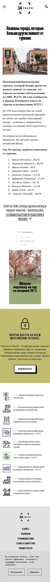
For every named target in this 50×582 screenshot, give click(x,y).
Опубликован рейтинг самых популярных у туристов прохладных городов (26, 444)
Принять (34, 572)
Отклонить (17, 572)
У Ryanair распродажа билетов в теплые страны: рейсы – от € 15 (27, 456)
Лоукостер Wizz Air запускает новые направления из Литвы (29, 491)
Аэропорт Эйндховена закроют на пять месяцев (28, 396)
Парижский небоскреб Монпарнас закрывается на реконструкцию (28, 420)
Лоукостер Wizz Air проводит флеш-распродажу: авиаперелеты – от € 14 (29, 468)
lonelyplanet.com (27, 241)
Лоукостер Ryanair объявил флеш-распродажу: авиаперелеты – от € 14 (28, 432)
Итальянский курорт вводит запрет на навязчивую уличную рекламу (28, 408)
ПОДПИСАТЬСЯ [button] (25, 369)
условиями (10, 562)
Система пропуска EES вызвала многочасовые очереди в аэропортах (27, 480)
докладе (9, 101)
